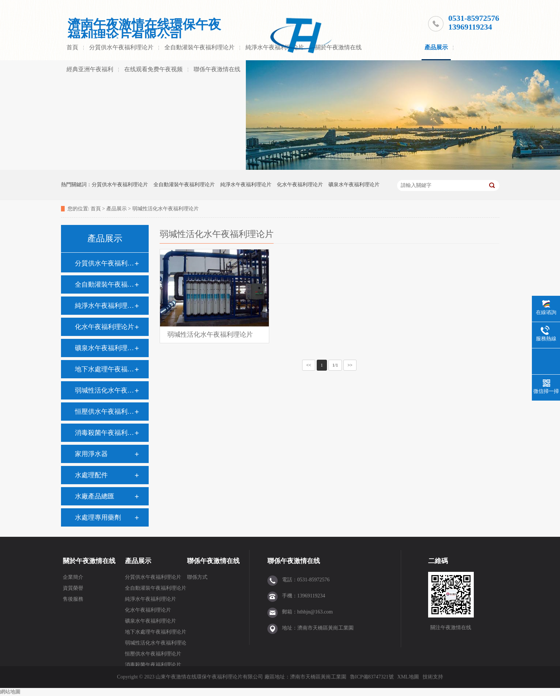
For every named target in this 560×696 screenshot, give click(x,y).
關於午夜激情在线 (338, 47)
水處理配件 (91, 475)
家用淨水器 (91, 454)
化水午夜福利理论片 (300, 184)
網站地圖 (10, 692)
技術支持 (433, 677)
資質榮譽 (73, 588)
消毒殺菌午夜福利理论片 (104, 432)
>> (350, 365)
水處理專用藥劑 (98, 517)
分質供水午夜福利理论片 (121, 47)
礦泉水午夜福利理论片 (354, 184)
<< (308, 365)
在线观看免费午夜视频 (153, 69)
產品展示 (436, 47)
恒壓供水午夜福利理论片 (104, 411)
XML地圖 (408, 677)
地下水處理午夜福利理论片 (104, 369)
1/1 (335, 365)
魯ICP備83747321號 (372, 677)
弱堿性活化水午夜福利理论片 (165, 208)
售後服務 (73, 599)
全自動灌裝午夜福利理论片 (199, 47)
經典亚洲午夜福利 (89, 69)
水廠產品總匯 (94, 496)
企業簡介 (73, 577)
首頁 (72, 47)
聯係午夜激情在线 (217, 69)
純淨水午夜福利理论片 (245, 184)
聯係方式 (197, 577)
